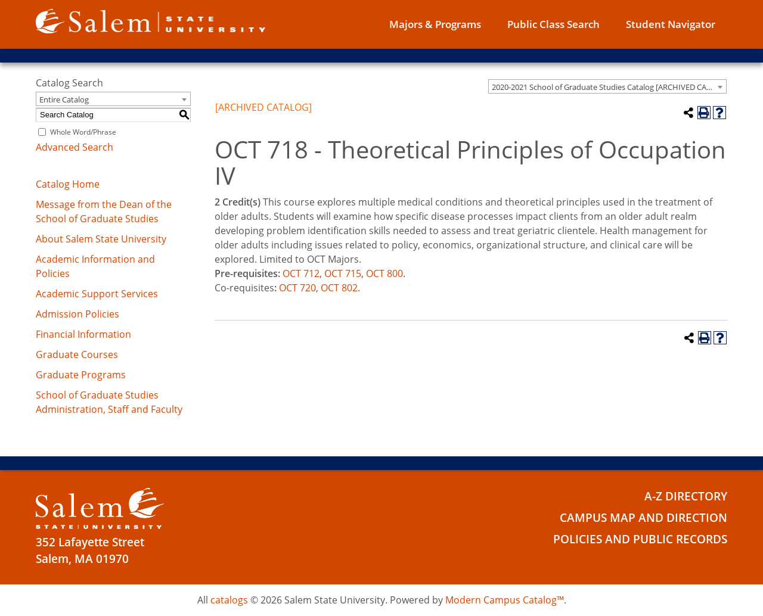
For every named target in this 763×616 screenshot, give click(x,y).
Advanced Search (74, 147)
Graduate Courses (77, 354)
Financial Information (83, 334)
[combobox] (607, 86)
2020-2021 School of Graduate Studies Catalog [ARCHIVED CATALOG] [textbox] (609, 87)
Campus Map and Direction (643, 516)
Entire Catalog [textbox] (64, 99)
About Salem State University (101, 238)
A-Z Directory (685, 495)
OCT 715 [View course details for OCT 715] (342, 273)
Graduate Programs (81, 374)
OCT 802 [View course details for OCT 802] (339, 287)
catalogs (229, 599)
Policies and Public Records (640, 537)
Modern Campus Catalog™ (504, 599)
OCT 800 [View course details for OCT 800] (384, 273)
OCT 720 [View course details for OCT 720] (297, 287)
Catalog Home (68, 184)
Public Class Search (553, 24)
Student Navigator (670, 24)
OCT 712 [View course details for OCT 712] (301, 273)
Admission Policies (77, 314)
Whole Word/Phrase (83, 132)
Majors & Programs (435, 24)
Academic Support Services (97, 293)
